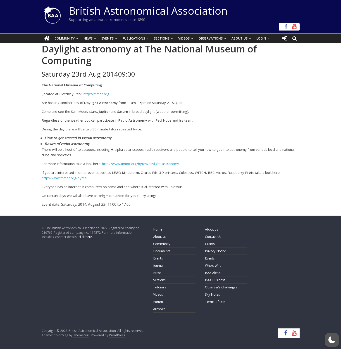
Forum (158, 301)
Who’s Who (213, 265)
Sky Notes (212, 294)
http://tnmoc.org (96, 94)
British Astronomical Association (148, 11)
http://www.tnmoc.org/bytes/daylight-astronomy (140, 163)
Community (65, 38)
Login (261, 38)
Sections (161, 38)
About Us (239, 38)
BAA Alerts (213, 273)
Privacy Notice (215, 251)
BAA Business (215, 280)
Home (157, 229)
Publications (133, 38)
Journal (158, 265)
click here (85, 237)
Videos (184, 38)
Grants (210, 244)
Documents (161, 251)
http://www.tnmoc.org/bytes (64, 178)
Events (107, 38)
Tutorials (159, 287)
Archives (159, 309)
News (88, 38)
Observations (210, 38)
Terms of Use (215, 301)
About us (159, 236)
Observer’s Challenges (221, 287)
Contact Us (213, 236)
